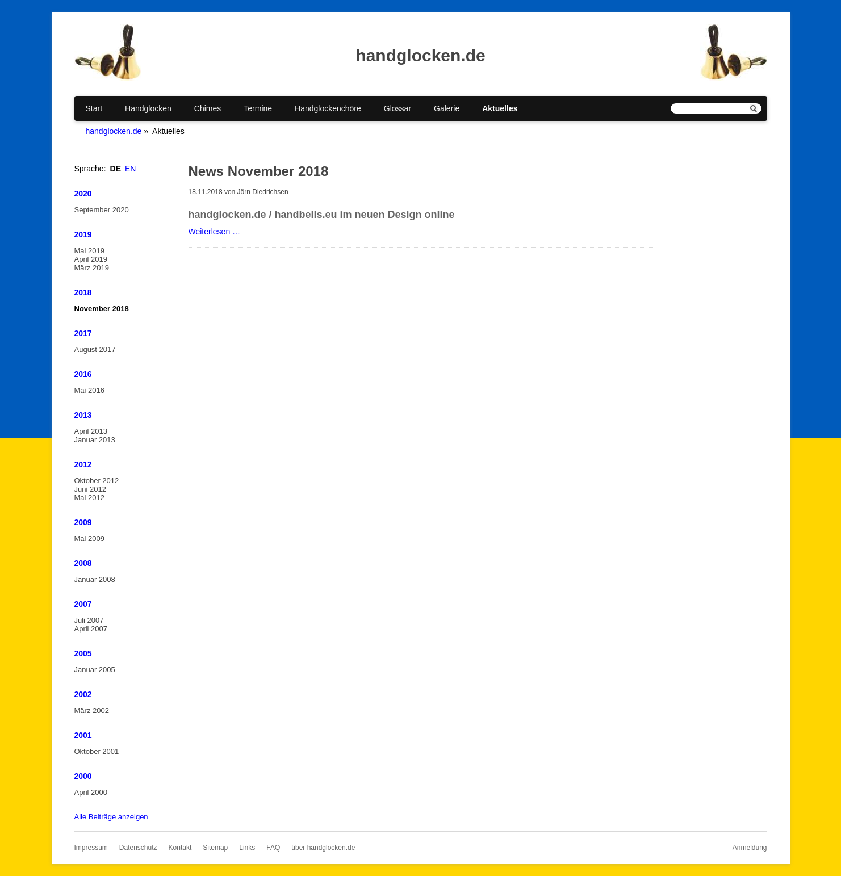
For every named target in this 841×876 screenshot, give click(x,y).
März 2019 (91, 267)
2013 (83, 415)
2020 (83, 193)
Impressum (91, 848)
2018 (83, 292)
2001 (83, 735)
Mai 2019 (89, 250)
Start (94, 108)
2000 (83, 776)
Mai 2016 (89, 390)
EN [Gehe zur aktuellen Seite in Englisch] (130, 168)
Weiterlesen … (215, 231)
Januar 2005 (94, 669)
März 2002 (91, 710)
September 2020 (101, 210)
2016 (83, 374)
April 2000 (91, 792)
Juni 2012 (90, 489)
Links (247, 848)
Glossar (397, 108)
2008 (83, 563)
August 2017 (95, 349)
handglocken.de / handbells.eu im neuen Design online (322, 214)
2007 (83, 604)
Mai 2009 (89, 538)
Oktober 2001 (96, 751)
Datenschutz (138, 848)
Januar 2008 (94, 579)
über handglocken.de (323, 848)
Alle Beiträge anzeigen (111, 816)
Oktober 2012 (96, 480)
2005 (83, 653)
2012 (83, 464)
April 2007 (91, 628)
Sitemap (215, 848)
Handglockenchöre (328, 108)
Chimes (207, 108)
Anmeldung (750, 848)
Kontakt (180, 848)
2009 (83, 522)
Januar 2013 (94, 439)
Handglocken (148, 108)
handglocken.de (114, 131)
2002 (83, 694)
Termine (258, 108)
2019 (83, 234)
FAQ (273, 848)
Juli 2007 (89, 620)
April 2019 (91, 259)
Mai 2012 (89, 497)
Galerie (446, 108)
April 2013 (91, 431)
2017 (83, 333)
